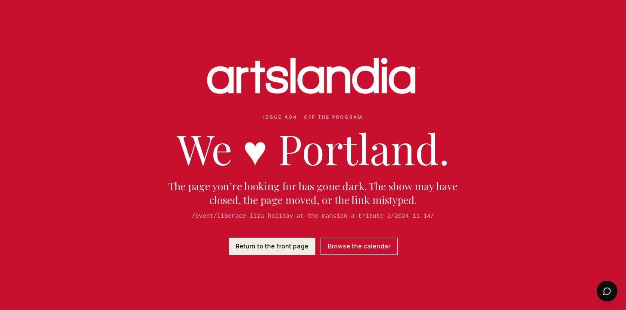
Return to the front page (272, 246)
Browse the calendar (359, 246)
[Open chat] (607, 291)
